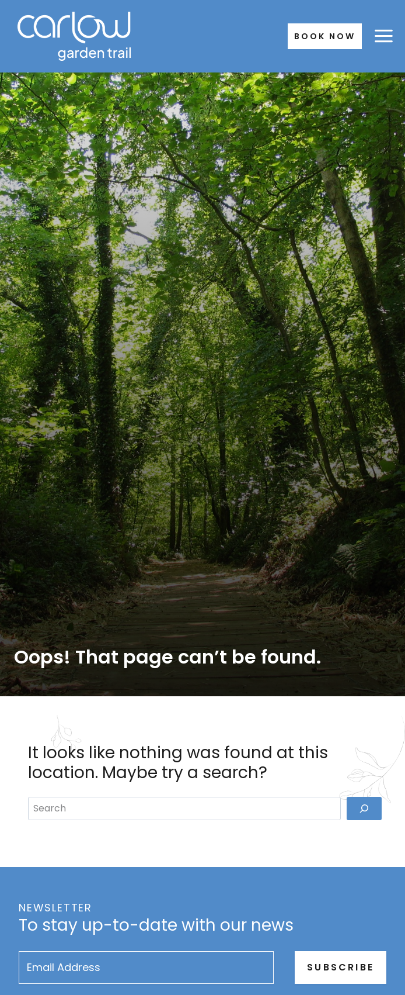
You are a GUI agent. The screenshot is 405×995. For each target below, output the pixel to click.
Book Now (324, 36)
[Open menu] (383, 36)
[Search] (364, 808)
